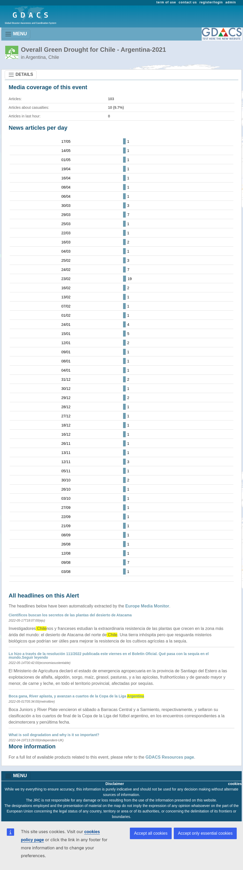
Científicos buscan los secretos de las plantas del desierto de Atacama (70, 615)
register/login (211, 2)
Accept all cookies (150, 833)
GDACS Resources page (170, 757)
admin (230, 2)
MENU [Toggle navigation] (16, 34)
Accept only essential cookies (205, 833)
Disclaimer (115, 784)
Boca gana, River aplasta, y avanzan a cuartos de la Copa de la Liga (76, 696)
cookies (235, 784)
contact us (188, 2)
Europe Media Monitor (147, 606)
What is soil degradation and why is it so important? (54, 735)
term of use (166, 2)
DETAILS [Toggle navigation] (20, 75)
